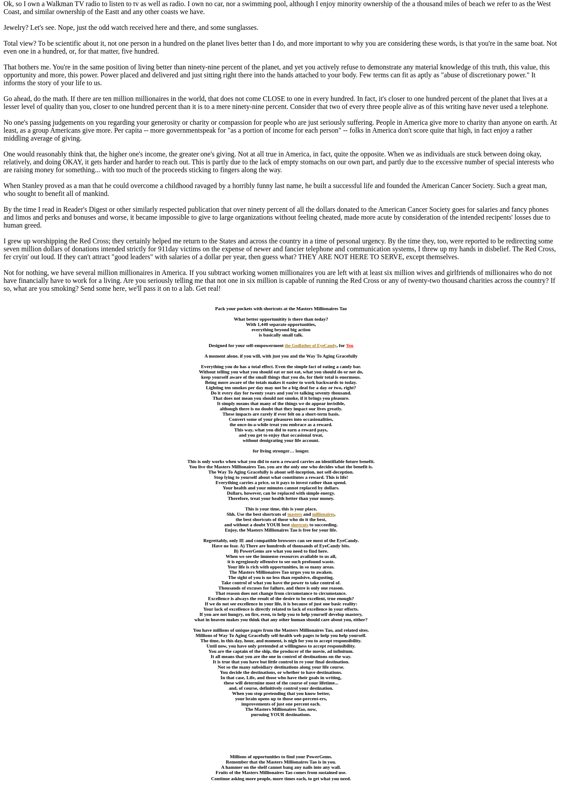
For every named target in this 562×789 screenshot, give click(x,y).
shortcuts (299, 524)
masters (295, 514)
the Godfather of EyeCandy (311, 345)
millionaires (323, 514)
